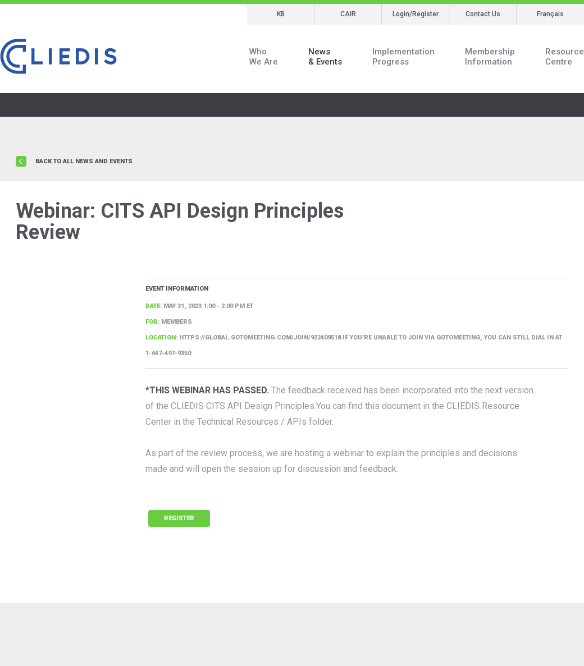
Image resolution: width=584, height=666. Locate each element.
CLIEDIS (58, 57)
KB (281, 14)
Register (179, 518)
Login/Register (416, 14)
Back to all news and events (84, 161)
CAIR (348, 14)
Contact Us (483, 14)
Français (550, 14)
